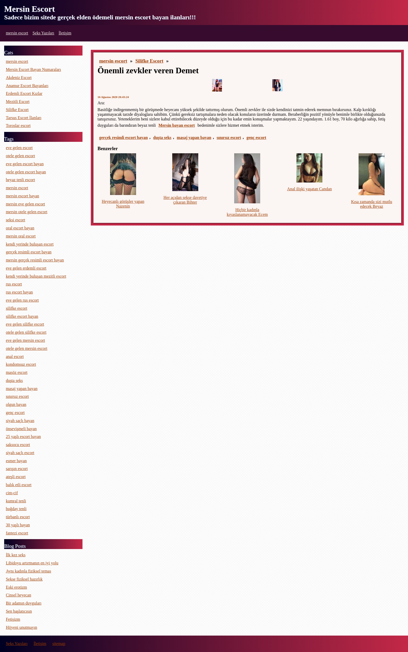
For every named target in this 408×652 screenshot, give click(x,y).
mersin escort (17, 33)
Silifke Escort (149, 61)
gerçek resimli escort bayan (123, 137)
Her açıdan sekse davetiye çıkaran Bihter (185, 199)
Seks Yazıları (43, 33)
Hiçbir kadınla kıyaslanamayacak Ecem (247, 212)
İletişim (65, 33)
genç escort (256, 137)
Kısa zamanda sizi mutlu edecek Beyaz (371, 204)
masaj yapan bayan (194, 137)
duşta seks (162, 137)
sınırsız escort (229, 137)
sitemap (58, 643)
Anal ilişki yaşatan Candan (309, 189)
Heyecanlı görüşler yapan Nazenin (123, 203)
